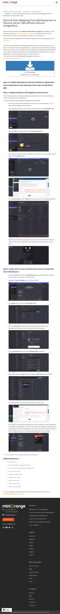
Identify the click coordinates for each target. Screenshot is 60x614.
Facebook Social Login (15, 474)
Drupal (31, 545)
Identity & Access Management (38, 509)
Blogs (30, 569)
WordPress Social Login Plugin (12, 11)
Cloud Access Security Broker (37, 519)
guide (50, 103)
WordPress (32, 536)
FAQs (30, 578)
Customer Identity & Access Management (41, 512)
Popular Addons (36, 11)
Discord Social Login (14, 471)
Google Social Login (14, 477)
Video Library (33, 575)
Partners (31, 599)
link (38, 454)
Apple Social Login (14, 480)
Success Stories (33, 566)
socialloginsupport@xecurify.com (12, 58)
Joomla (31, 548)
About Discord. (13, 462)
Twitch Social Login (14, 483)
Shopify (31, 542)
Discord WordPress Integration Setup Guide (21, 468)
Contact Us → (8, 519)
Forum (31, 581)
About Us (31, 592)
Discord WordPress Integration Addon (19, 465)
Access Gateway (34, 525)
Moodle (31, 555)
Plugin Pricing (27, 11)
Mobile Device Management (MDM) (39, 522)
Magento (31, 552)
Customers (32, 602)
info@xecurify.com (10, 515)
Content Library (33, 572)
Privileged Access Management (38, 515)
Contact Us (32, 605)
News (30, 596)
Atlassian (31, 539)
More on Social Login (15, 486)
